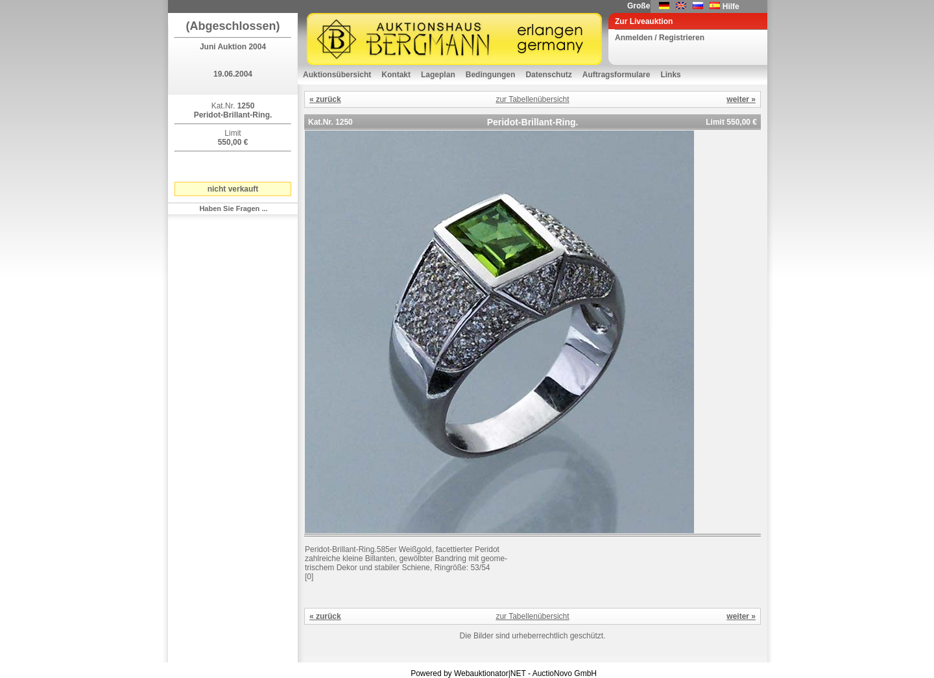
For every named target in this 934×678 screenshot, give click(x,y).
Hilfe (731, 6)
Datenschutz (548, 74)
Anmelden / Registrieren (659, 37)
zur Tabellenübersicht (532, 99)
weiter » (741, 99)
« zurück (325, 99)
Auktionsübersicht (337, 74)
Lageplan (438, 74)
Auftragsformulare (616, 74)
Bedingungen (491, 74)
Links (670, 74)
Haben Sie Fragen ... (233, 208)
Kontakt (396, 74)
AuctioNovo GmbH (565, 673)
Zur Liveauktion (644, 21)
